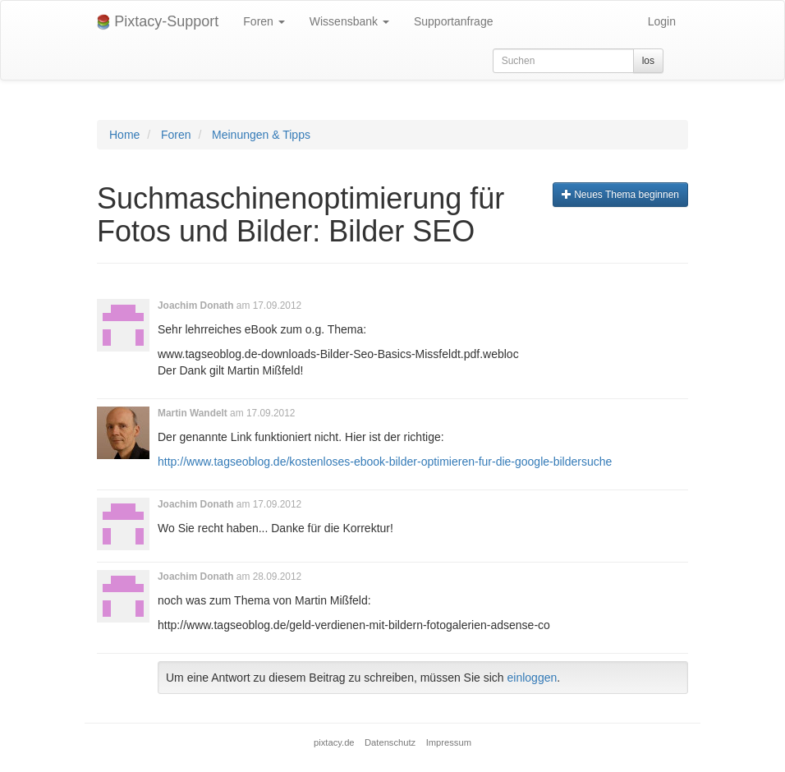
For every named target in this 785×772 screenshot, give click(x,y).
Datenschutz (390, 742)
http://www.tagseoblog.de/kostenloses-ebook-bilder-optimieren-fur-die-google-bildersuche (385, 461)
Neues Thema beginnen (620, 194)
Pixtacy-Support (157, 21)
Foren (263, 21)
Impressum (448, 742)
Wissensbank (349, 21)
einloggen (532, 677)
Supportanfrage (453, 21)
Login (662, 21)
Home (124, 134)
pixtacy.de (334, 742)
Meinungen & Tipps (261, 134)
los (648, 61)
